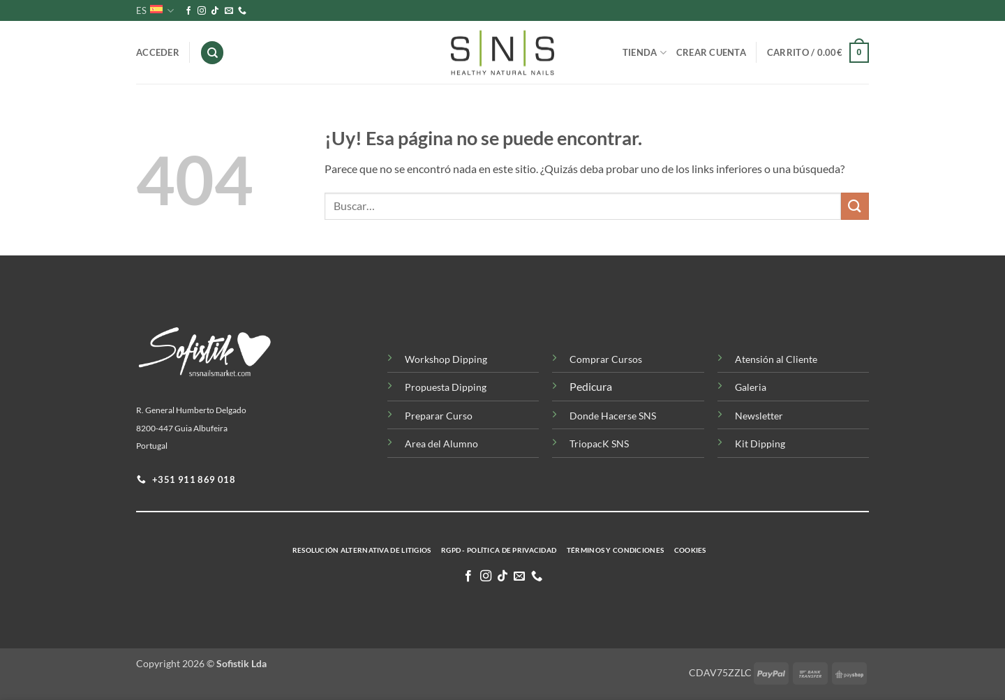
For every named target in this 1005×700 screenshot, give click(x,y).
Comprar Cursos (606, 359)
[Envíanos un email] (229, 11)
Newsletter (759, 416)
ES (155, 10)
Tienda (645, 52)
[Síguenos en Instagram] (202, 11)
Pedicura (591, 386)
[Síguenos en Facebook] (188, 11)
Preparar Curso (438, 416)
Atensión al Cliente (776, 359)
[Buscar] (212, 52)
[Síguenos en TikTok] (215, 11)
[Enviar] (855, 206)
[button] (818, 53)
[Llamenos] (242, 11)
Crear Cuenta (711, 52)
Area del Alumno (441, 443)
